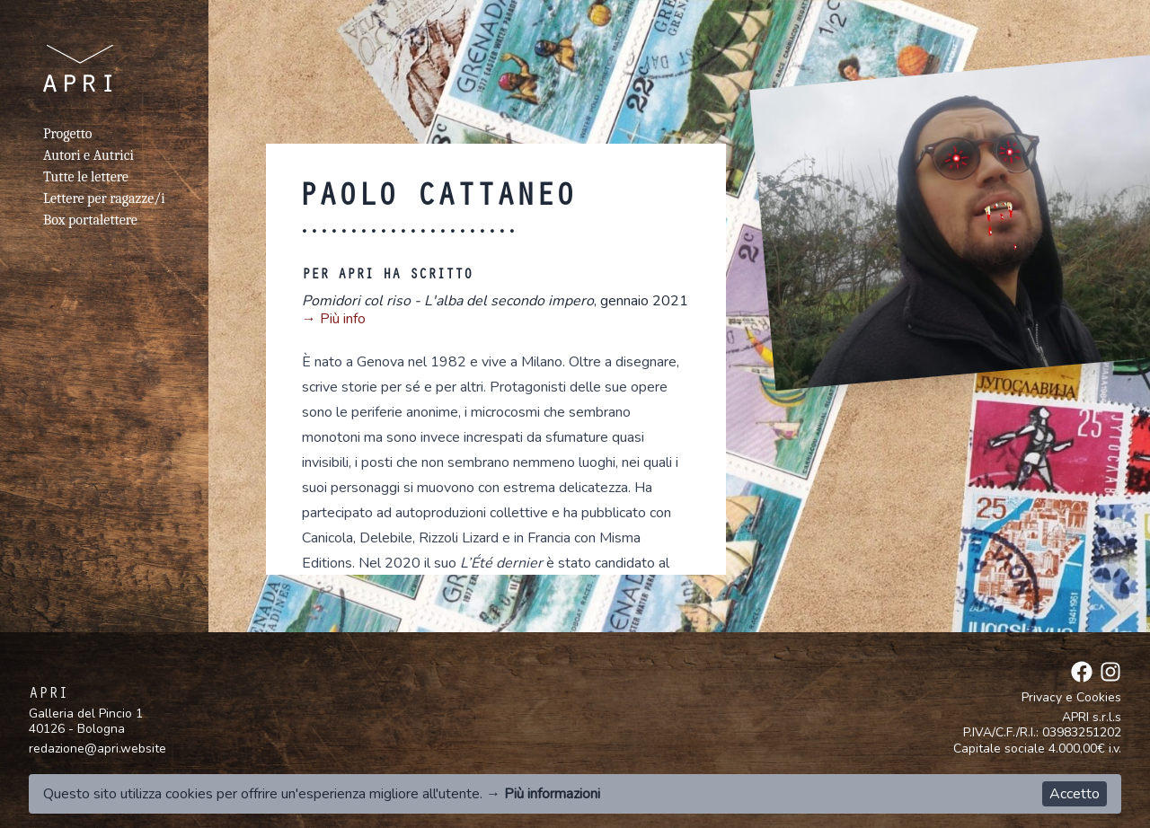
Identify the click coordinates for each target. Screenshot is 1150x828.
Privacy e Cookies (1071, 698)
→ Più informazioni (543, 794)
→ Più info (334, 319)
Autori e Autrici (88, 155)
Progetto (67, 134)
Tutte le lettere (85, 177)
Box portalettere (90, 220)
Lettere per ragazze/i (104, 198)
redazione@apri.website (97, 748)
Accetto (1074, 794)
